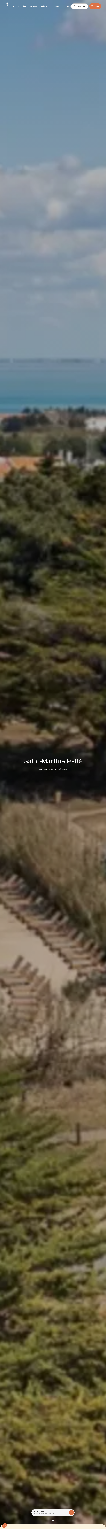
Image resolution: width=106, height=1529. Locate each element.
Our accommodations (38, 6)
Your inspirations (56, 6)
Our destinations (20, 6)
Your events (70, 6)
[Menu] (95, 6)
